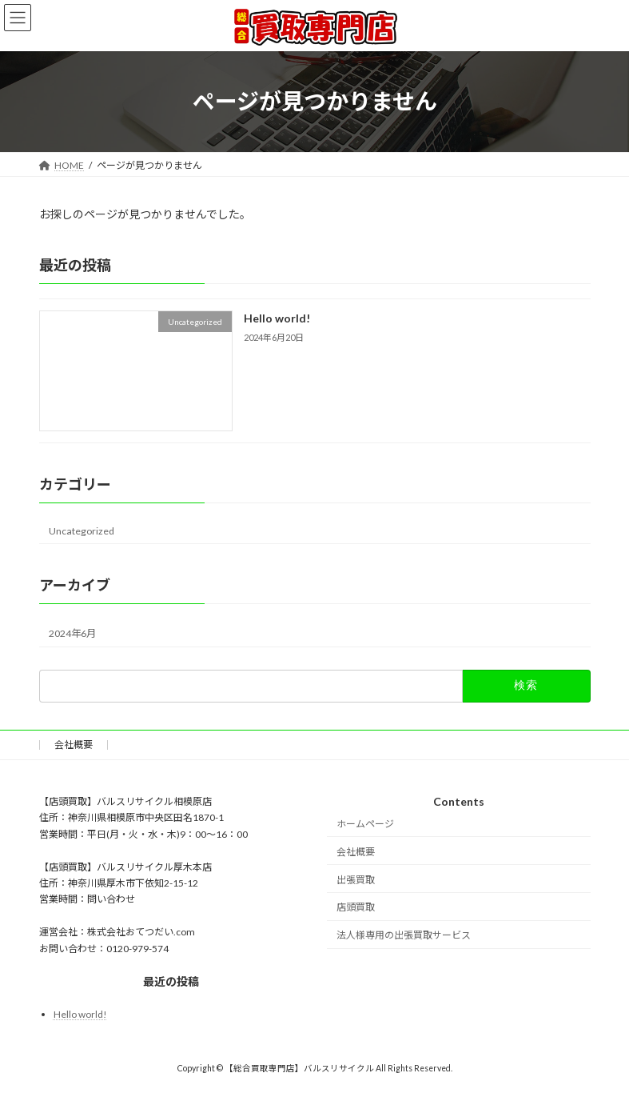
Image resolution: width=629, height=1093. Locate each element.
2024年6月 (72, 633)
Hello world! (276, 318)
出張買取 (355, 880)
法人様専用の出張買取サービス (403, 935)
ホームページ (365, 824)
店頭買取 (355, 908)
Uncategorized (81, 530)
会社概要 (73, 745)
